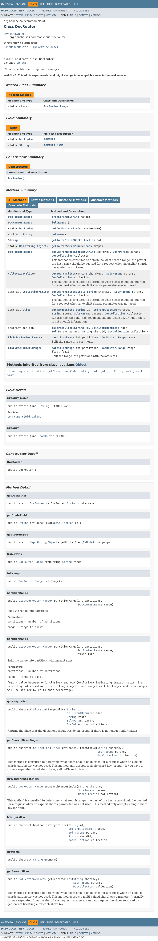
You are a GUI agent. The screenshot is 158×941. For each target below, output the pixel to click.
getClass (54, 371)
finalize (37, 371)
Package (21, 4)
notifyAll (100, 371)
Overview (7, 4)
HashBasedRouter (16, 47)
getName (57, 234)
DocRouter (26, 139)
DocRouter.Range (56, 106)
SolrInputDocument (107, 309)
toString (116, 371)
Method (51, 15)
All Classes (81, 10)
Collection (16, 273)
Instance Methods (72, 200)
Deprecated (62, 4)
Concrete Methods (22, 205)
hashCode (70, 371)
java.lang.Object (15, 33)
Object (21, 62)
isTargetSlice (62, 327)
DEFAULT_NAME (53, 145)
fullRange (59, 222)
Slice (30, 273)
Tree (50, 4)
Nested (18, 15)
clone (11, 371)
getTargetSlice (63, 309)
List (11, 337)
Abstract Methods (104, 200)
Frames (46, 10)
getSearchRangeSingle (68, 251)
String (24, 145)
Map (21, 246)
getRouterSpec (62, 246)
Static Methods (42, 200)
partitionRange (63, 337)
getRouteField (62, 240)
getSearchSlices (64, 273)
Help (76, 4)
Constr (38, 15)
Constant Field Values (24, 416)
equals (23, 371)
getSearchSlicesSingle (68, 291)
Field (28, 15)
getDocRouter (61, 228)
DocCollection (84, 240)
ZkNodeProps (83, 246)
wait (129, 371)
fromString (60, 216)
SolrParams (121, 251)
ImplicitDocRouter (44, 47)
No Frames (60, 10)
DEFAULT (49, 139)
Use (42, 4)
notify (84, 371)
